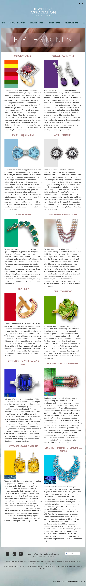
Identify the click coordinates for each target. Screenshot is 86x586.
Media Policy (48, 554)
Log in (83, 3)
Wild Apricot (65, 582)
